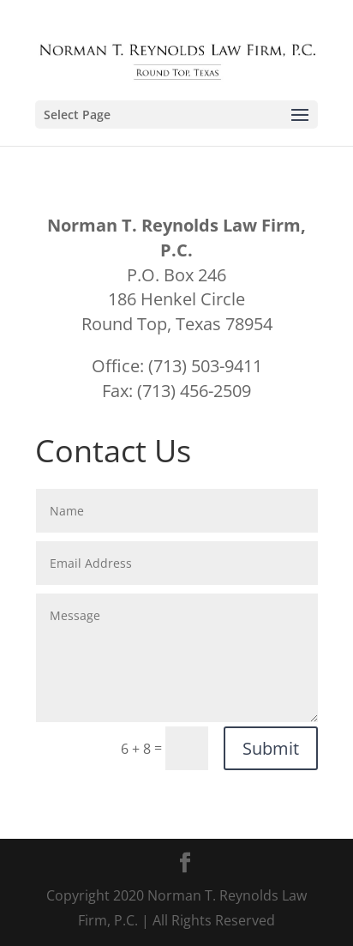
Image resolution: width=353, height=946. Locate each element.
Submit (270, 748)
